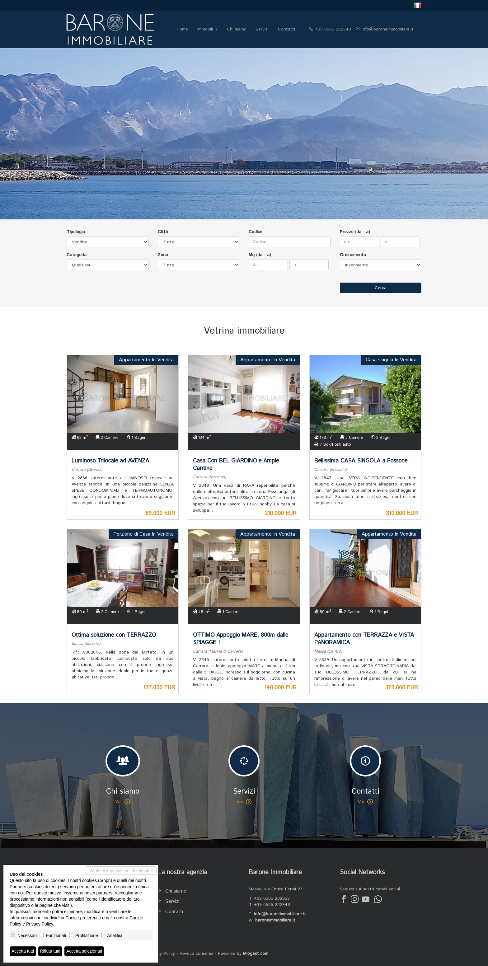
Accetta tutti (23, 951)
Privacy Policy (161, 953)
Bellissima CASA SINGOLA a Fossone (360, 461)
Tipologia (76, 232)
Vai (122, 802)
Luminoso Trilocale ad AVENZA (110, 461)
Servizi (262, 29)
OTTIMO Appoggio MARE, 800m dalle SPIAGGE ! (240, 639)
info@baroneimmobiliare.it (388, 29)
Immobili (207, 29)
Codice (255, 232)
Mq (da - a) (260, 255)
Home (182, 29)
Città (163, 232)
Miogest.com (255, 953)
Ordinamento (353, 255)
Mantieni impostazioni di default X (120, 870)
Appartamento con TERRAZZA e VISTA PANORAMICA (364, 639)
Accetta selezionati (85, 951)
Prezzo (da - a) (355, 232)
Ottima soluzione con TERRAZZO (114, 635)
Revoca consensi (196, 953)
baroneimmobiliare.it (275, 920)
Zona (163, 255)
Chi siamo (236, 29)
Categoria (77, 255)
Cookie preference (83, 917)
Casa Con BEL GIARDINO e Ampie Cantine (236, 464)
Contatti (286, 29)
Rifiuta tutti (50, 951)
